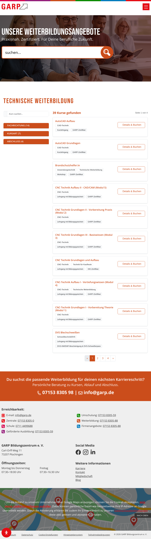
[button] (26, 125)
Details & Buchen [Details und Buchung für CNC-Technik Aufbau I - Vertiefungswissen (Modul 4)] (132, 286)
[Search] (53, 52)
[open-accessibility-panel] (6, 532)
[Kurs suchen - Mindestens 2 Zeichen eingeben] (28, 114)
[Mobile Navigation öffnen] (146, 8)
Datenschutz (27, 534)
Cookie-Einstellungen (48, 534)
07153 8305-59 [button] (44, 431)
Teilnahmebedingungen (99, 534)
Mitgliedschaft (84, 476)
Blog (78, 480)
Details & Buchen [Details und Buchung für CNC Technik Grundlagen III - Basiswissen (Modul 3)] (132, 238)
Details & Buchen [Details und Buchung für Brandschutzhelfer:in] (132, 169)
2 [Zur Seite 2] (97, 358)
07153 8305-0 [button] (26, 420)
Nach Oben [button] (143, 515)
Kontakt (80, 472)
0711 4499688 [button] (24, 426)
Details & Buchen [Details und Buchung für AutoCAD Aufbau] (132, 125)
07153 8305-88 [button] (109, 420)
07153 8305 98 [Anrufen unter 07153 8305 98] (56, 392)
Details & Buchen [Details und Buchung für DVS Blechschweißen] (132, 336)
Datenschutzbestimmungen (131, 510)
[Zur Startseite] (14, 8)
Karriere (80, 468)
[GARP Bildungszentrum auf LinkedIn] (93, 453)
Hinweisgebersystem (73, 534)
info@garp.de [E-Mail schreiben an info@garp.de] (96, 392)
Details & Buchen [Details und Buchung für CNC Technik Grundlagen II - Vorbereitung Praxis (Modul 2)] (132, 213)
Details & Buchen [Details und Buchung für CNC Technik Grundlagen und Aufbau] (132, 264)
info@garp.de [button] (23, 415)
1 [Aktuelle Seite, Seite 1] (92, 358)
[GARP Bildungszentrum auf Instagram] (85, 453)
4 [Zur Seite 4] (108, 358)
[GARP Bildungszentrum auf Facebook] (78, 453)
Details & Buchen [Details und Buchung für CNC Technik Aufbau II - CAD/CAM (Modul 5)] (132, 191)
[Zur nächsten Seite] (113, 358)
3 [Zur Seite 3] (102, 358)
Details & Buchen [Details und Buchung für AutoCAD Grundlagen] (132, 147)
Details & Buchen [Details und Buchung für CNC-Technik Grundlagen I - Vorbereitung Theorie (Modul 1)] (132, 311)
